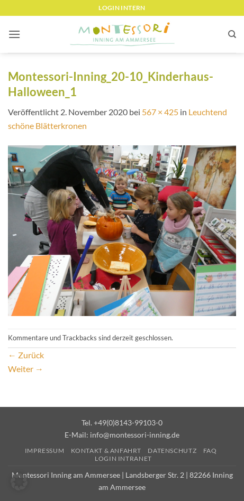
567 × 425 (160, 112)
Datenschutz (172, 450)
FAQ (210, 450)
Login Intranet (123, 458)
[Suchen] (232, 34)
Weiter (25, 369)
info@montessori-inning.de (134, 434)
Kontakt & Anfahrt (106, 450)
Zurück (26, 355)
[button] (14, 34)
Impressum (45, 450)
